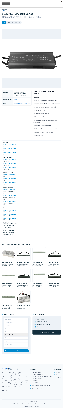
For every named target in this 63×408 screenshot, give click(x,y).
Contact (58, 377)
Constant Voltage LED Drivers (22, 103)
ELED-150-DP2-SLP (23, 262)
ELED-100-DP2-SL (7, 284)
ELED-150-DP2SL (37, 262)
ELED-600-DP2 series (23, 305)
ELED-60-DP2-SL (37, 284)
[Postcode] (16, 328)
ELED (15, 99)
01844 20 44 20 (47, 332)
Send (11, 350)
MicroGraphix (35, 406)
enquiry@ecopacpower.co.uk (40, 385)
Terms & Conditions (15, 403)
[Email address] (16, 322)
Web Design (27, 406)
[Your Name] (16, 319)
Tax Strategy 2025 (47, 403)
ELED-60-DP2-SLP (22, 284)
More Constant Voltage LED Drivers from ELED (17, 244)
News (58, 375)
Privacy (24, 403)
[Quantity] (16, 338)
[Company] (16, 325)
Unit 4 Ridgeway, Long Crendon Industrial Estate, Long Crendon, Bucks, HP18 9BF (42, 378)
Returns (37, 403)
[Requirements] (16, 345)
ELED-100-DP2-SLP (53, 262)
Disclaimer (30, 403)
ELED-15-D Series (7, 262)
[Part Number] (16, 335)
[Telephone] (16, 331)
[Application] (16, 341)
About (58, 372)
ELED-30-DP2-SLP (53, 284)
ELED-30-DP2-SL (7, 305)
